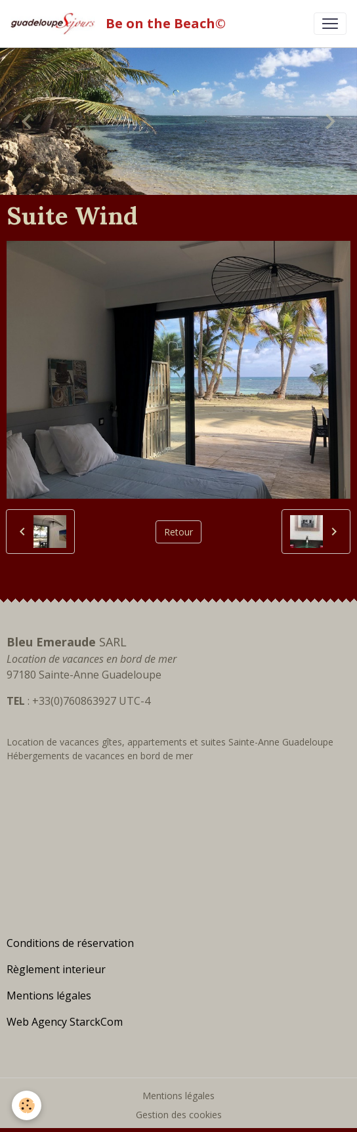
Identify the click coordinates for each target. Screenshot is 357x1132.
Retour (178, 532)
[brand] (120, 23)
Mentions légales (178, 1095)
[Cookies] (26, 1105)
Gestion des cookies (179, 1114)
